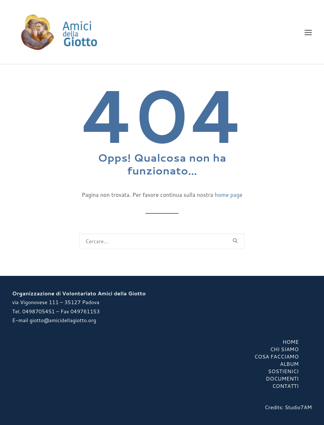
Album (289, 364)
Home (290, 342)
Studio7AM (298, 407)
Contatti (285, 386)
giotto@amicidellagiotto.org (62, 320)
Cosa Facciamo (276, 356)
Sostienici (283, 371)
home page (228, 195)
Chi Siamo (284, 349)
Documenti (282, 378)
